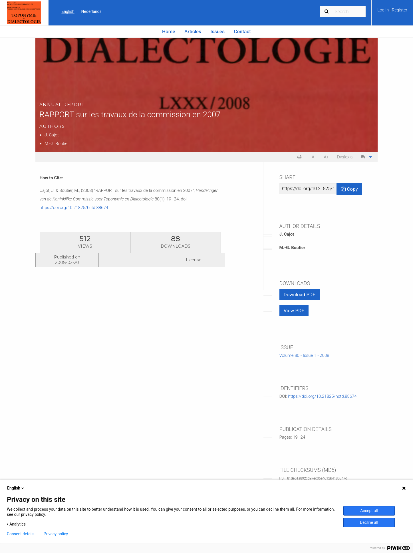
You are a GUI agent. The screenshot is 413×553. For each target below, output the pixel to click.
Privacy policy (56, 534)
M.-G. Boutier (57, 143)
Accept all (369, 510)
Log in (383, 10)
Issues (217, 31)
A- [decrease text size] (314, 157)
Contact (242, 31)
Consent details (21, 534)
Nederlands (91, 11)
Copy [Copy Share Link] (349, 189)
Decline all (369, 522)
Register (399, 10)
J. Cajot (52, 135)
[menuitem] (392, 12)
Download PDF (299, 294)
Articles (192, 31)
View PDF (294, 310)
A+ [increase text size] (326, 157)
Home (168, 31)
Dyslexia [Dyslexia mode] (344, 157)
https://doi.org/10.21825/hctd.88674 (74, 207)
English (67, 11)
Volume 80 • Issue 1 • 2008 (304, 355)
